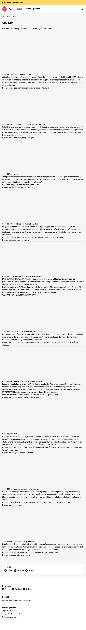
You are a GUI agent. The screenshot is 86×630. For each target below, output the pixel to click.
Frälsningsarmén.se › (9, 617)
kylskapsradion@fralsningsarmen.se (16, 600)
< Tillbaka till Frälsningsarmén (12, 2)
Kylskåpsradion (15, 9)
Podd (4, 16)
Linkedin (29, 570)
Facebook (19, 570)
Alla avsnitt (12, 16)
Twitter (8, 570)
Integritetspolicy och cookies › (12, 614)
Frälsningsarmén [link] (33, 8)
